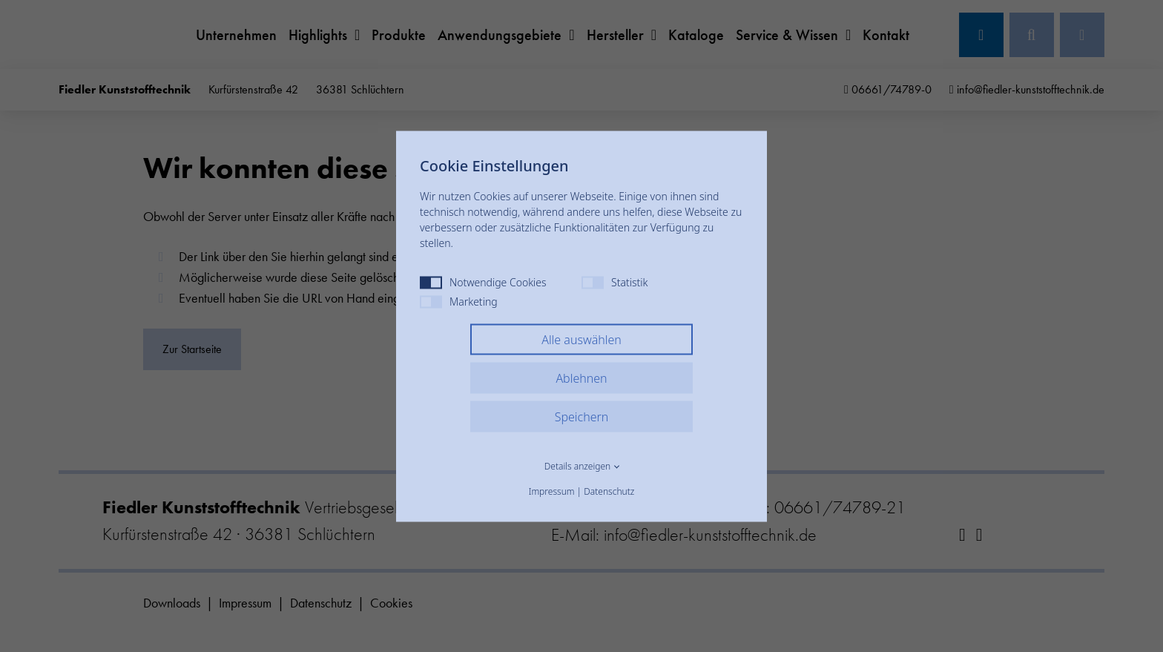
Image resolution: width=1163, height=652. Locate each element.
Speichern (582, 416)
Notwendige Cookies (483, 281)
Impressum (552, 490)
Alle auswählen (581, 339)
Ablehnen (581, 377)
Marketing (459, 301)
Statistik (615, 281)
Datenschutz (609, 490)
